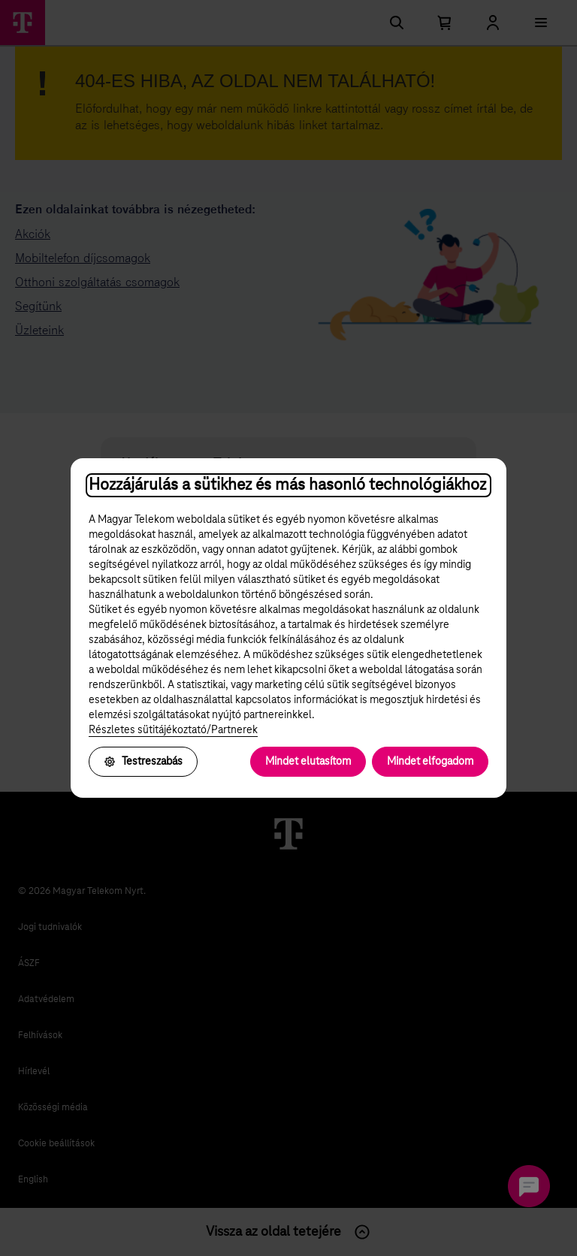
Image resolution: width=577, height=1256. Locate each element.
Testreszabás (143, 762)
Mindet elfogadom (430, 762)
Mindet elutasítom (308, 762)
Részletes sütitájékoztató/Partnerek (173, 730)
